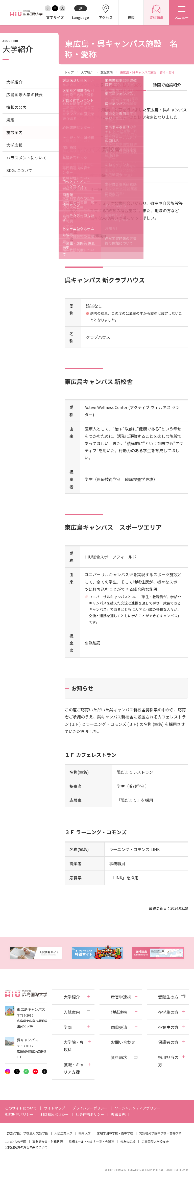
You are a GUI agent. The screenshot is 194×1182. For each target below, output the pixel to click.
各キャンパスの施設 (85, 85)
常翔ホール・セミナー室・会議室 (91, 1141)
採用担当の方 (168, 1061)
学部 (68, 1027)
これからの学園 (15, 1141)
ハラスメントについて (26, 158)
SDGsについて (19, 170)
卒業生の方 (168, 1027)
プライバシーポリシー (90, 1108)
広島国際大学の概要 (24, 94)
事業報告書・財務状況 (47, 1141)
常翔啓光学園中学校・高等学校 (160, 1133)
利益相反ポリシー (54, 1114)
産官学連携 (121, 997)
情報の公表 (16, 107)
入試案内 (72, 1012)
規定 (10, 120)
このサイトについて (21, 1108)
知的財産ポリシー (19, 1114)
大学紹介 (87, 72)
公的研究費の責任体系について (26, 1147)
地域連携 (119, 1012)
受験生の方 (168, 997)
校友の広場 (127, 1141)
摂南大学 (85, 1133)
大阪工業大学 (63, 1133)
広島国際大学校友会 (155, 1141)
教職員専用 (120, 1114)
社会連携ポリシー (90, 1114)
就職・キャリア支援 (74, 1068)
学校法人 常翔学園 (35, 1133)
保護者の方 (168, 1042)
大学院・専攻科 (74, 1045)
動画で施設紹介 (167, 85)
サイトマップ (54, 1108)
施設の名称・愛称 (126, 85)
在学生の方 (168, 1012)
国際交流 (119, 1027)
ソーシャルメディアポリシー (137, 1108)
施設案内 (107, 72)
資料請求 (119, 1057)
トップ (69, 72)
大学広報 (14, 145)
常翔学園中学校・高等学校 (115, 1133)
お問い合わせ (123, 1042)
